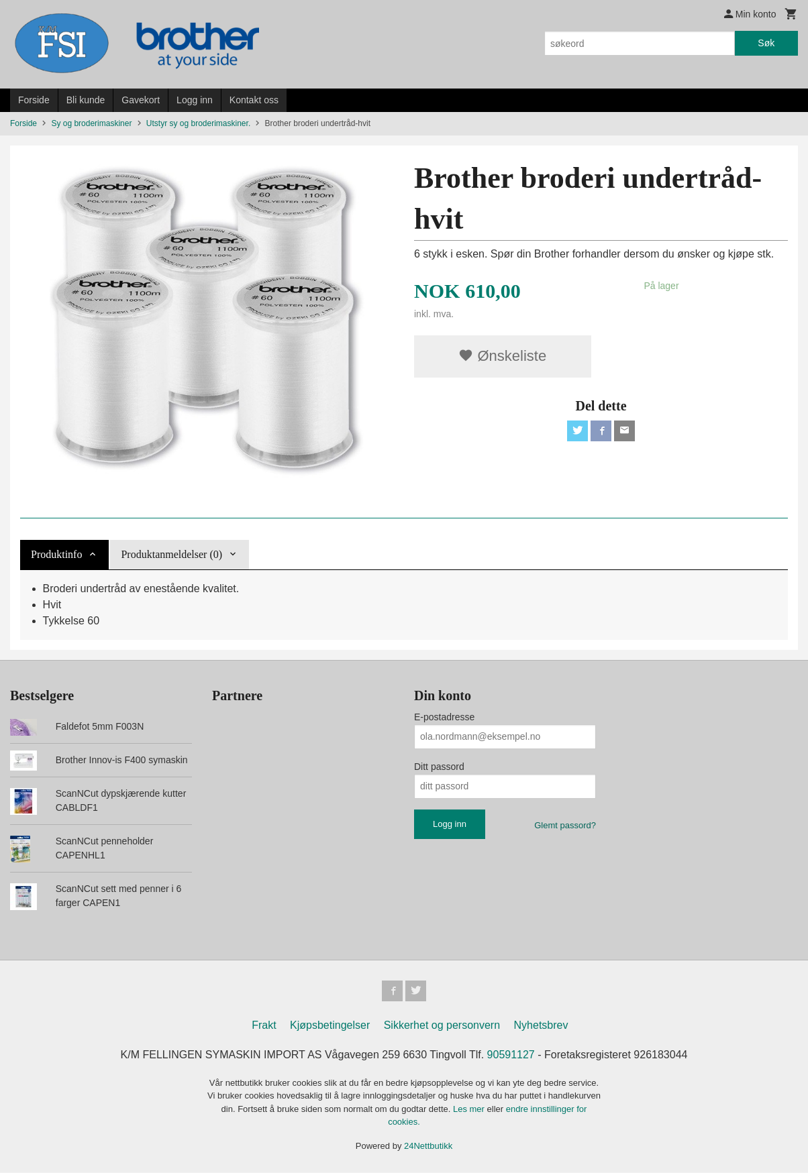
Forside (34, 100)
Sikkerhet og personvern (442, 1025)
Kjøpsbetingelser (330, 1025)
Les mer (470, 1110)
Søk (766, 43)
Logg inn (194, 100)
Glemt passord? (565, 825)
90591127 (511, 1055)
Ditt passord (439, 766)
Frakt (264, 1025)
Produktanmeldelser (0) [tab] (171, 554)
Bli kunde (85, 100)
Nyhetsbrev (541, 1025)
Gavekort (140, 100)
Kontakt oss (254, 100)
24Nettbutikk (428, 1146)
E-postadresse (444, 717)
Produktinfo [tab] (56, 554)
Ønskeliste (502, 355)
